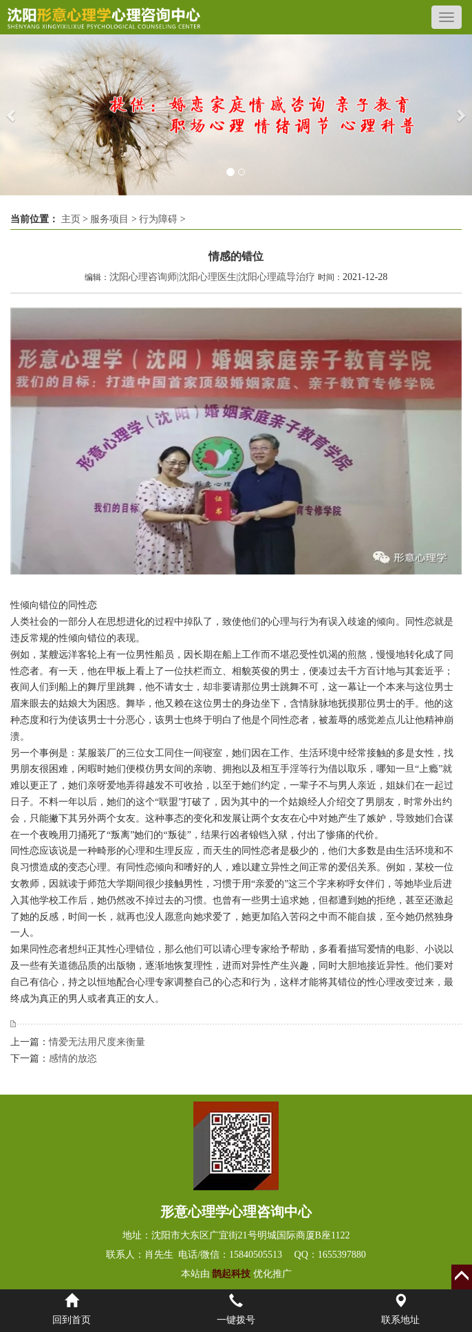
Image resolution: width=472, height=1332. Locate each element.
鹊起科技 (231, 1274)
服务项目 (109, 219)
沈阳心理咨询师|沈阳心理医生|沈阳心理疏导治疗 (212, 277)
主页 (71, 219)
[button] (11, 114)
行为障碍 (158, 219)
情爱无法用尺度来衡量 (97, 1042)
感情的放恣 (73, 1058)
